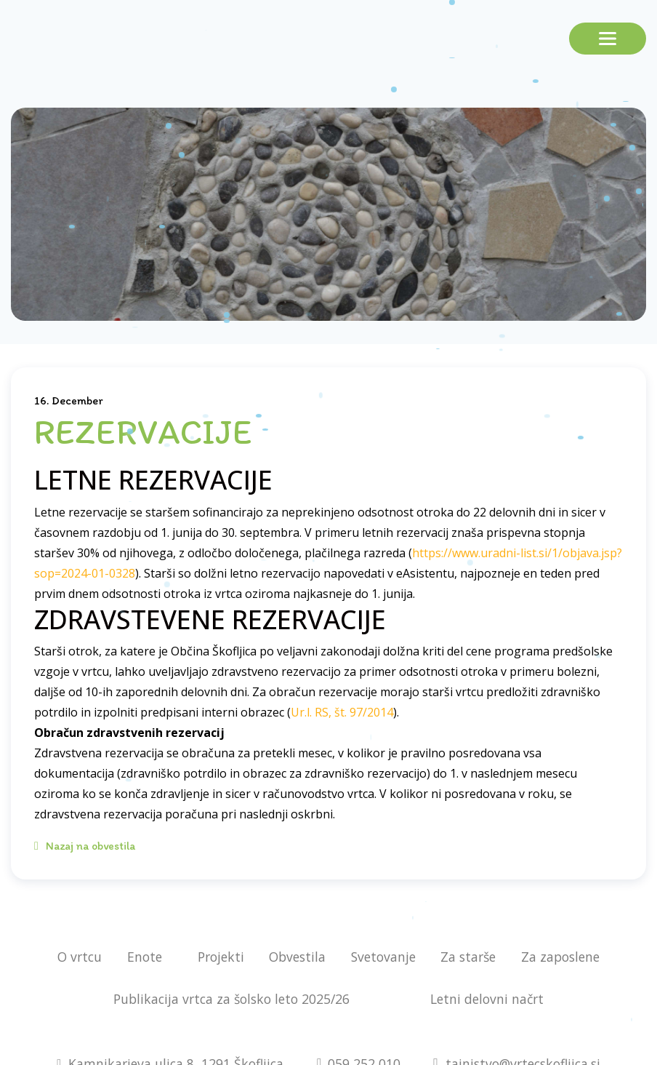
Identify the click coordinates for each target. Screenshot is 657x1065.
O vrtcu (79, 956)
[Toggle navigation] (607, 38)
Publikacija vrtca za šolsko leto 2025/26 (231, 999)
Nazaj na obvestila (84, 846)
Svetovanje (383, 956)
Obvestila (297, 956)
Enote (144, 956)
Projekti (221, 956)
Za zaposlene (560, 956)
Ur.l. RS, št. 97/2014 (342, 712)
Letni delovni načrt (487, 999)
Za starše (468, 956)
